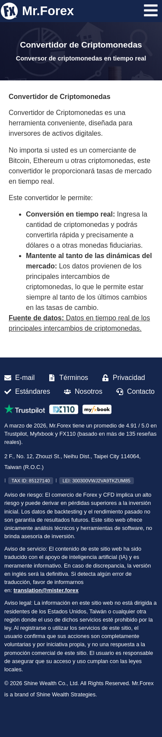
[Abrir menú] (151, 10)
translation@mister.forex (45, 590)
